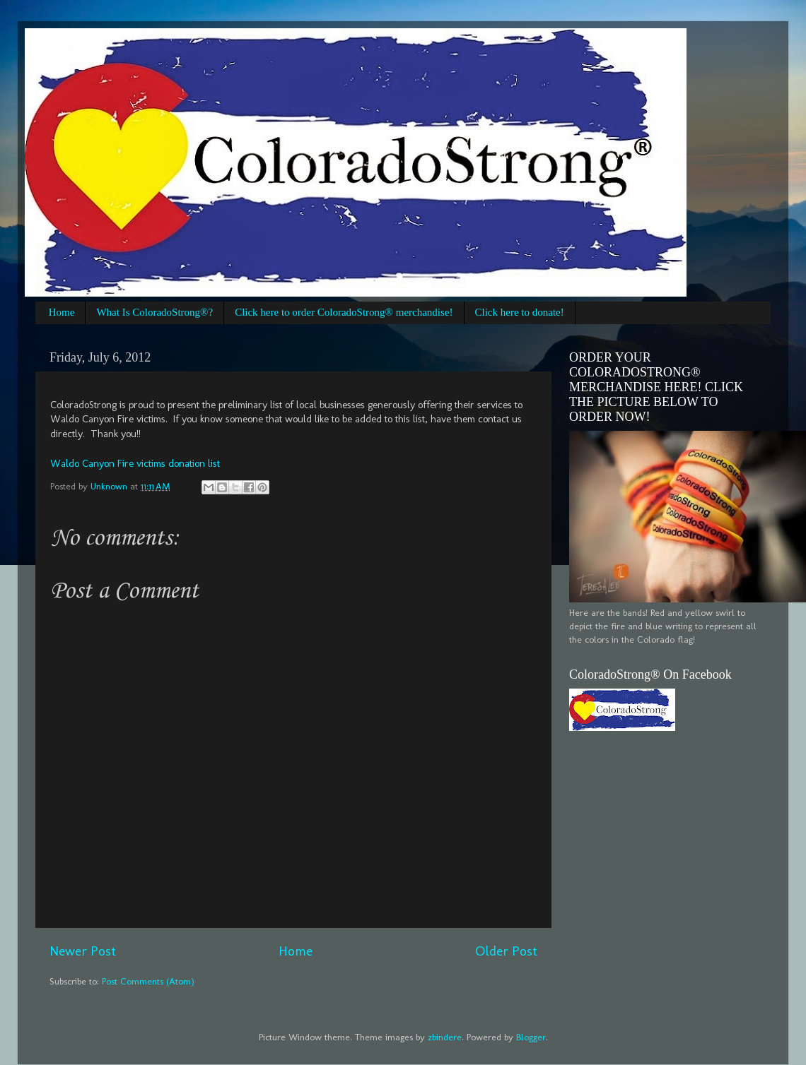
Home (62, 312)
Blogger (531, 1036)
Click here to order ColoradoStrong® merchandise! (343, 312)
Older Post (506, 951)
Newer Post (82, 951)
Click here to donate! (519, 312)
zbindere (445, 1036)
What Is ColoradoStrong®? (154, 312)
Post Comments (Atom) (148, 981)
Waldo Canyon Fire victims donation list (135, 463)
